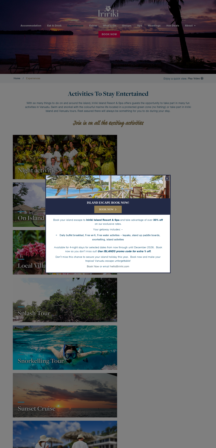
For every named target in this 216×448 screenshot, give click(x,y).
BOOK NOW (106, 209)
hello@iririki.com (119, 266)
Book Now (93, 266)
